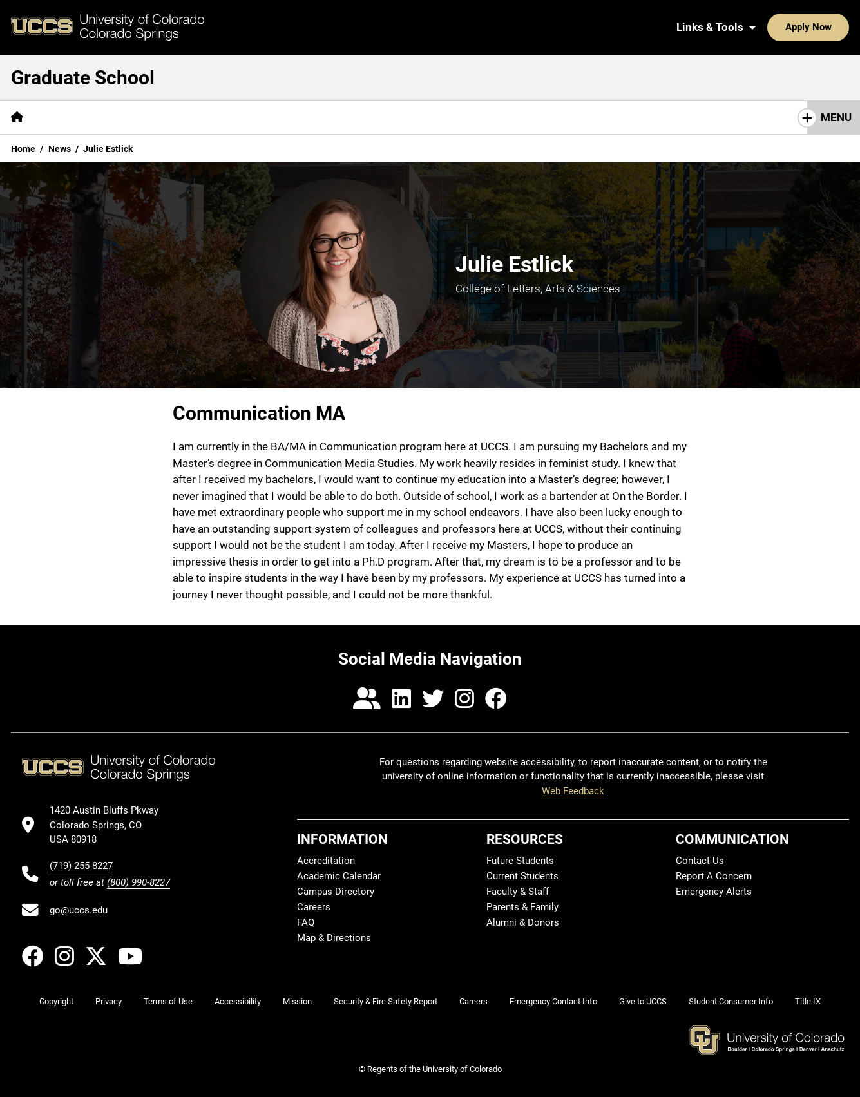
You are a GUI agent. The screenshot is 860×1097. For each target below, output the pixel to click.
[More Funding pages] (342, 117)
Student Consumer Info (731, 1001)
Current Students (522, 876)
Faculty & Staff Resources (594, 117)
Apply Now (768, 27)
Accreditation (326, 860)
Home (23, 149)
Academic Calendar (339, 876)
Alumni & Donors (522, 922)
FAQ (305, 922)
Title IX (808, 1001)
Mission (297, 1001)
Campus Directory (335, 891)
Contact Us (707, 117)
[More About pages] (69, 117)
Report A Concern (714, 876)
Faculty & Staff (517, 891)
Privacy (108, 1001)
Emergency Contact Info (553, 1001)
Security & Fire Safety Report (385, 1001)
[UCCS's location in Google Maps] (110, 824)
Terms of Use (168, 1001)
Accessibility (238, 1001)
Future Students (520, 860)
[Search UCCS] (835, 27)
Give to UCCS (643, 1001)
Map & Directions (334, 938)
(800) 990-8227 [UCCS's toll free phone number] (138, 882)
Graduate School (83, 77)
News (59, 149)
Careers (313, 907)
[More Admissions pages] (251, 117)
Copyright (56, 1001)
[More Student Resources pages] (451, 117)
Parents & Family (522, 907)
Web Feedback (573, 791)
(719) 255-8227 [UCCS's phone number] (81, 866)
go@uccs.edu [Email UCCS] (79, 910)
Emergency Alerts (714, 891)
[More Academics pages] (153, 117)
